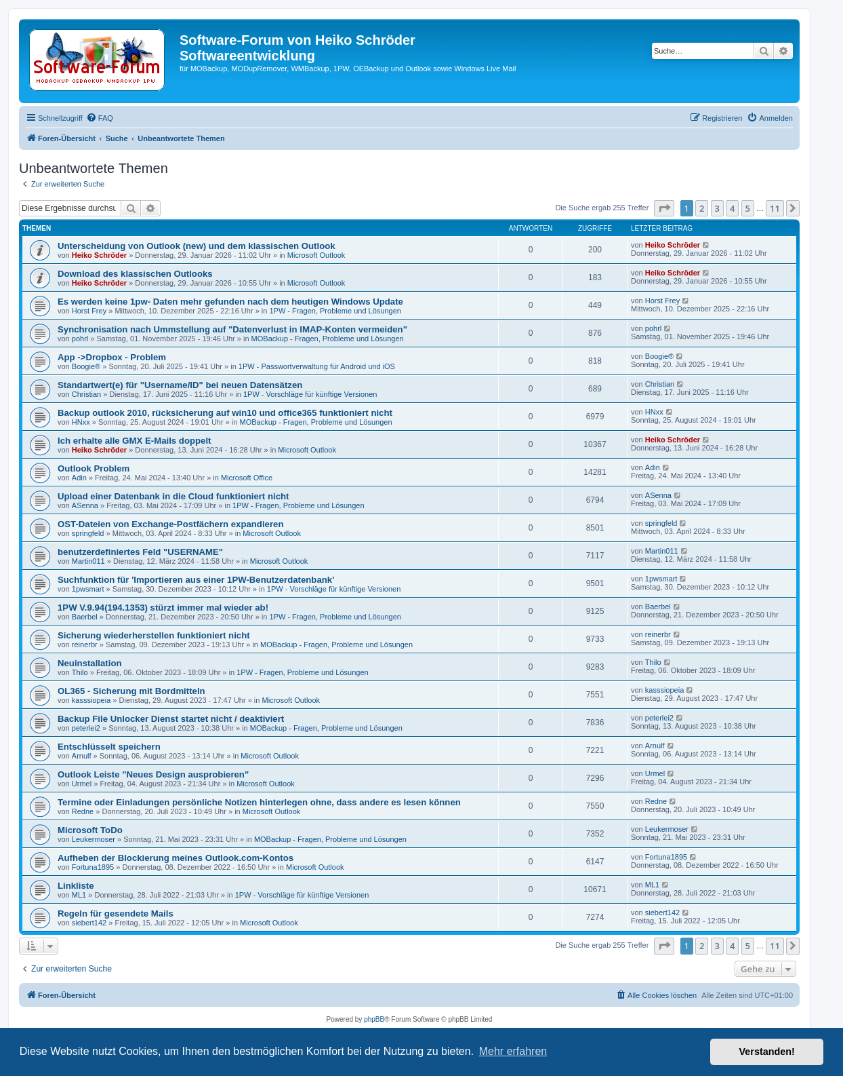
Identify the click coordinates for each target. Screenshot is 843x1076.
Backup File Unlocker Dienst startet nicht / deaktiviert (171, 719)
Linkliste (76, 886)
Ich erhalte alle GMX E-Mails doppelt (134, 441)
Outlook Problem (93, 468)
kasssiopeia (91, 700)
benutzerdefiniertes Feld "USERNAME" (140, 552)
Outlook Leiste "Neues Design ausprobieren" (153, 774)
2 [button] (701, 208)
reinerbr (85, 644)
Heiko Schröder (99, 255)
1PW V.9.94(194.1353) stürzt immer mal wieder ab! (163, 607)
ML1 (79, 895)
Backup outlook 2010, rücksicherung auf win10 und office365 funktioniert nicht (225, 413)
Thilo (80, 672)
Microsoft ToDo (90, 830)
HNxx (81, 422)
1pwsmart (88, 589)
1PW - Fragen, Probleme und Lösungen (334, 311)
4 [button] (732, 208)
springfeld (88, 533)
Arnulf (81, 756)
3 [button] (717, 208)
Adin (79, 478)
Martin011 (88, 561)
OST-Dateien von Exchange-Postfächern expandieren (170, 524)
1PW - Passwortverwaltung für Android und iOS (317, 366)
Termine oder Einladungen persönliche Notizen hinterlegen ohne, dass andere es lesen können (259, 802)
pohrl (80, 338)
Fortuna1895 (93, 867)
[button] (664, 208)
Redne (83, 811)
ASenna (85, 505)
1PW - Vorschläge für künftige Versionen (310, 394)
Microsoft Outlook (316, 255)
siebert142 (89, 923)
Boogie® (86, 366)
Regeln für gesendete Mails (115, 913)
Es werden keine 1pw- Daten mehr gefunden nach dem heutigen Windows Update (230, 301)
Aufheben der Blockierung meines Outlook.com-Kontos (175, 858)
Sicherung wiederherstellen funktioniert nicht (154, 635)
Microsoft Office (246, 478)
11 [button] (775, 208)
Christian (86, 394)
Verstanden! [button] (767, 1051)
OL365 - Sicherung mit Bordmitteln (131, 691)
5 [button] (747, 208)
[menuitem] (99, 118)
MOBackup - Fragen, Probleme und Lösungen (327, 338)
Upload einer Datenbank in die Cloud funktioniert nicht (173, 496)
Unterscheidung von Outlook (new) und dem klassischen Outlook (196, 246)
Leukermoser (93, 839)
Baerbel (85, 617)
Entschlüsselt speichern (109, 747)
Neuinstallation (90, 663)
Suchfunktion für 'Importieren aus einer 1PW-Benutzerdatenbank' (196, 580)
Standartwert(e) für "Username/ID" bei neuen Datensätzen (180, 385)
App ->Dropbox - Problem (112, 357)
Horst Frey (89, 311)
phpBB (374, 1019)
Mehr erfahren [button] (513, 1051)
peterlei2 (86, 728)
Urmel (81, 784)
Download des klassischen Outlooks (135, 274)
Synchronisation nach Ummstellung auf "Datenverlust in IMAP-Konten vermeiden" (232, 329)
